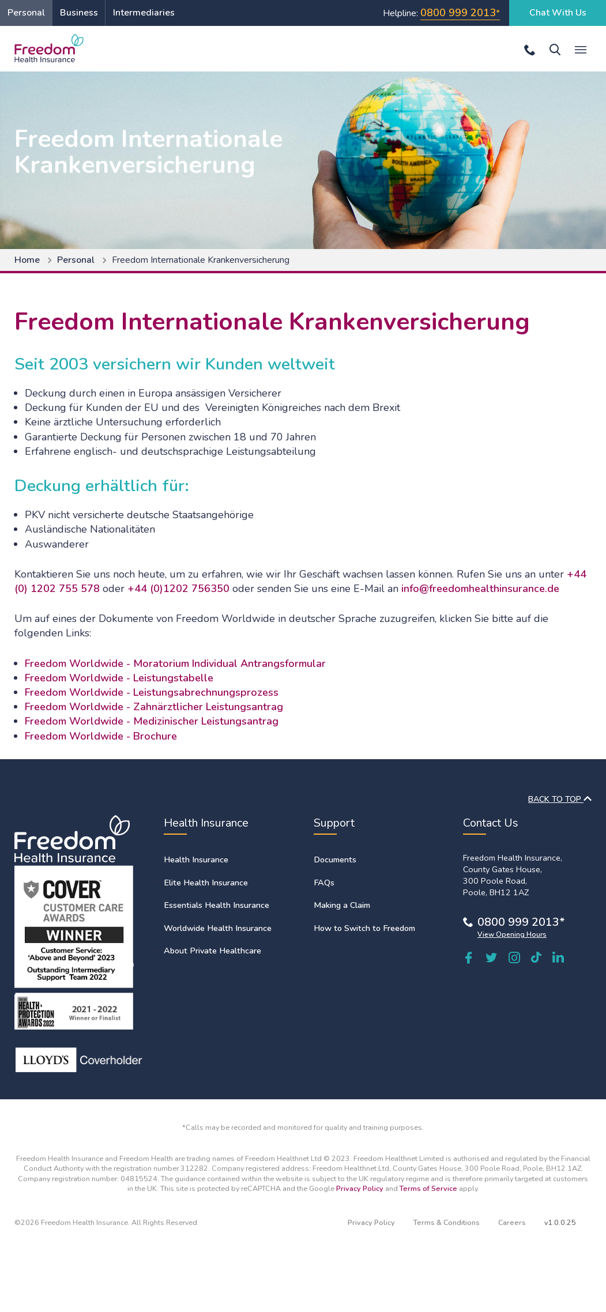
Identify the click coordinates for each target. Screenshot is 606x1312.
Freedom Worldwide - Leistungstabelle (119, 678)
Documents (335, 859)
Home (27, 260)
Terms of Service (428, 1188)
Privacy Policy (359, 1188)
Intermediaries (144, 12)
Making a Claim (342, 905)
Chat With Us (557, 12)
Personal (26, 12)
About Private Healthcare (212, 950)
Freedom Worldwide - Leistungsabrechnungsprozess (151, 692)
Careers (512, 1222)
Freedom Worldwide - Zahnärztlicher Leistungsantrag (154, 707)
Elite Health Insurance (206, 882)
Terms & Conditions (446, 1222)
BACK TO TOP (560, 799)
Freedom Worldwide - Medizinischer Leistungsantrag (151, 721)
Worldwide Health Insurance (218, 928)
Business (79, 12)
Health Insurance (196, 859)
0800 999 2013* (521, 922)
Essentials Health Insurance (216, 905)
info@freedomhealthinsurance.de (480, 588)
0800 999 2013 (458, 13)
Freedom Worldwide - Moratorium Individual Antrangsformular (175, 663)
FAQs (324, 882)
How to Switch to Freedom (364, 928)
